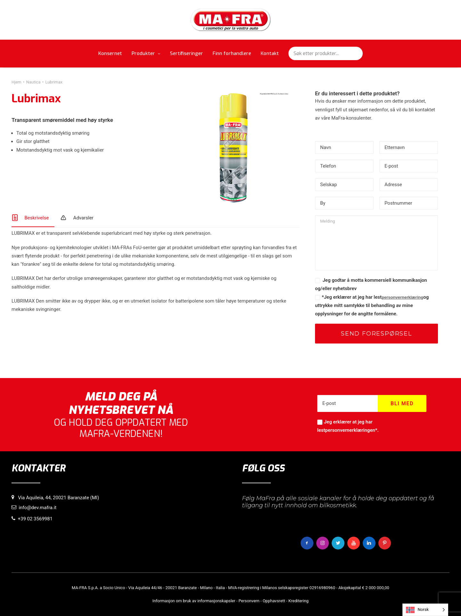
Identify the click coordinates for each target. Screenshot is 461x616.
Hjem (16, 82)
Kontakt (270, 53)
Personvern (249, 600)
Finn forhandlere (232, 53)
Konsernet (110, 53)
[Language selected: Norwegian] (425, 610)
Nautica (33, 82)
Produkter (146, 53)
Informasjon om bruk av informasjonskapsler (193, 600)
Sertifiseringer (186, 53)
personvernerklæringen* (351, 430)
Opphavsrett (274, 600)
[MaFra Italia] (230, 20)
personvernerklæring (402, 297)
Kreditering (298, 600)
